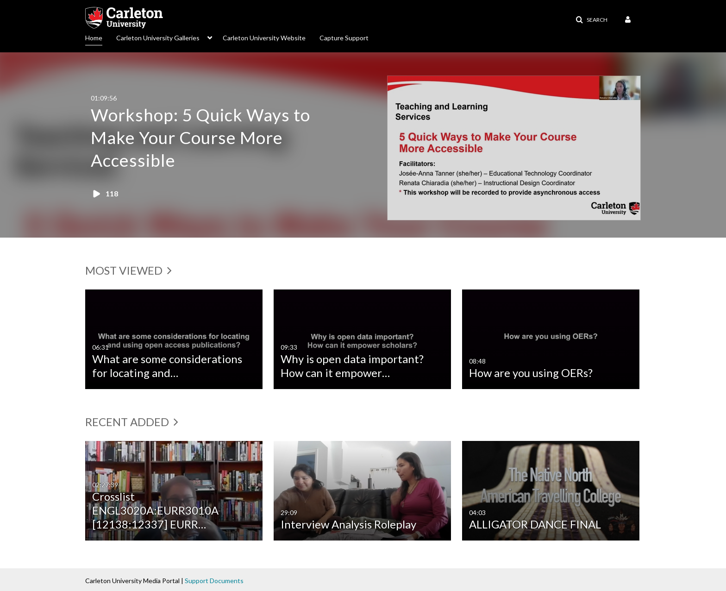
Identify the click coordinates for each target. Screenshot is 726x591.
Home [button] (93, 38)
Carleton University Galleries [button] (158, 38)
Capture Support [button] (344, 38)
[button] (591, 20)
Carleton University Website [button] (264, 38)
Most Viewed (128, 270)
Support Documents (214, 581)
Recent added (131, 421)
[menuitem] (100, 37)
